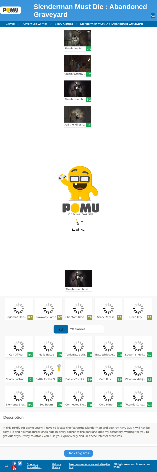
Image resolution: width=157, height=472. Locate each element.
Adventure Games (35, 24)
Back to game (78, 453)
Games (10, 24)
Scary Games (64, 24)
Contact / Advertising (34, 466)
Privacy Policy (56, 466)
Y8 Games (69, 329)
